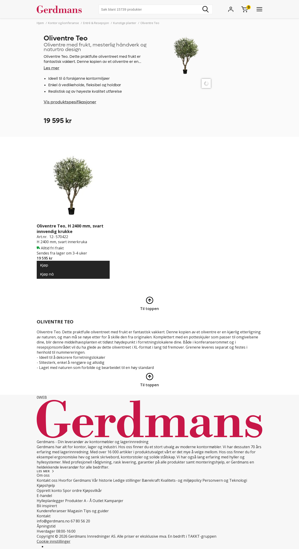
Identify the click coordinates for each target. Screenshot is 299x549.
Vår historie (102, 480)
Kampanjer (113, 500)
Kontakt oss (47, 480)
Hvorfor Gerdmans (74, 480)
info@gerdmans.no (53, 521)
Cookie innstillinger (53, 541)
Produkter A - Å (78, 500)
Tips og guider (96, 510)
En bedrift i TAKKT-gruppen (192, 536)
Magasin (74, 510)
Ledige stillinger (127, 480)
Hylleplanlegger (50, 500)
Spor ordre (72, 490)
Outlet (98, 500)
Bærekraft (151, 480)
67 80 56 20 (80, 521)
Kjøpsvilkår (92, 490)
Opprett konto (49, 490)
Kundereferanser (51, 510)
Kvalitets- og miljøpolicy (181, 480)
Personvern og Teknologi (224, 480)
